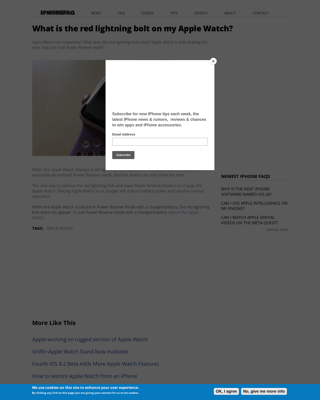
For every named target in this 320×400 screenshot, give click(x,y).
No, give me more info (264, 391)
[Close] (213, 61)
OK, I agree (226, 391)
